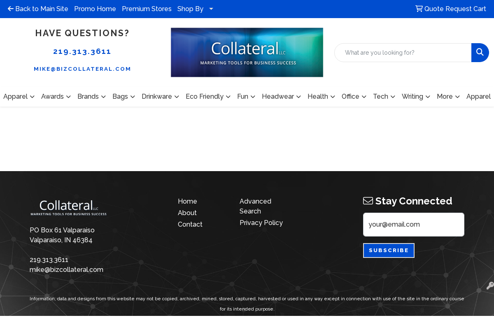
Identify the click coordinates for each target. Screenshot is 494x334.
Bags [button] (120, 96)
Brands (88, 96)
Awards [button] (52, 96)
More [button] (445, 96)
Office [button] (350, 96)
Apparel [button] (15, 96)
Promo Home (95, 9)
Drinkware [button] (157, 96)
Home (187, 201)
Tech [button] (380, 96)
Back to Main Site (38, 9)
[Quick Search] (403, 52)
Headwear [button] (278, 96)
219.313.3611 (82, 51)
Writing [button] (412, 96)
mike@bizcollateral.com (82, 68)
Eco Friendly (205, 96)
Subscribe (389, 250)
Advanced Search (255, 206)
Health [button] (318, 96)
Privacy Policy (261, 223)
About (187, 213)
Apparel (478, 96)
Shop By (190, 9)
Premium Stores (147, 9)
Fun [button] (242, 96)
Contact (190, 224)
